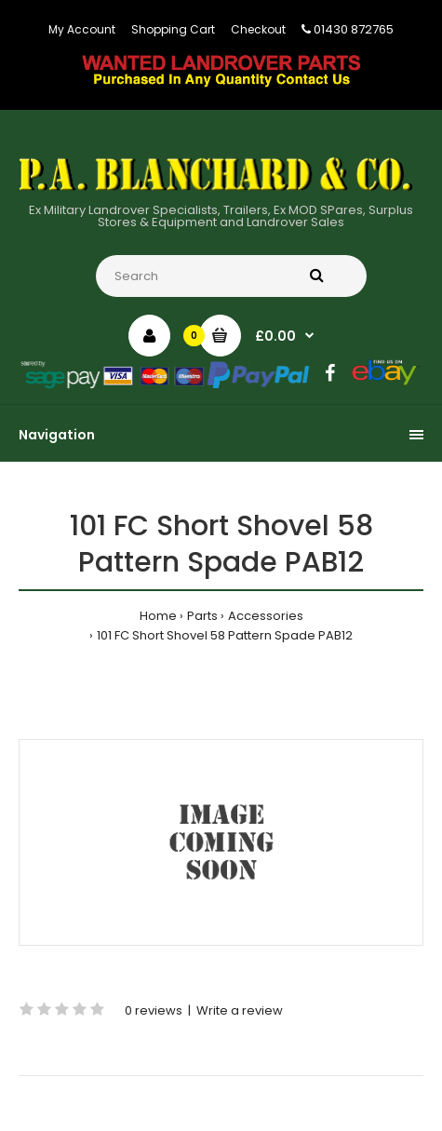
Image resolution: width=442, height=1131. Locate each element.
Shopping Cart (173, 29)
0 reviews (153, 1010)
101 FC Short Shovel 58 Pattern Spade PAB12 (225, 635)
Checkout (258, 29)
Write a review (239, 1010)
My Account (81, 29)
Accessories (265, 616)
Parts (202, 616)
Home (158, 616)
